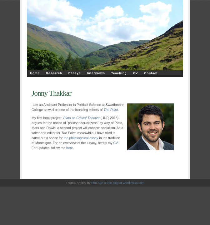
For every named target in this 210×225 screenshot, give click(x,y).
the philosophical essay (81, 138)
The (106, 110)
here (69, 148)
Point (113, 110)
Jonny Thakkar (51, 93)
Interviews (96, 73)
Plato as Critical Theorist (81, 118)
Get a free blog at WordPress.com (121, 182)
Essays (74, 73)
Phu (94, 182)
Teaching (119, 73)
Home (35, 73)
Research (54, 73)
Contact (151, 73)
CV (135, 73)
